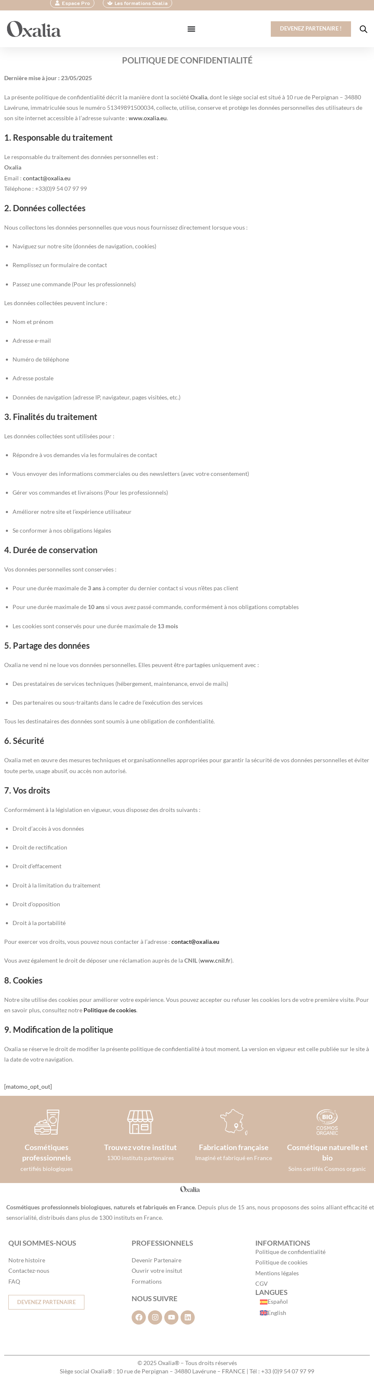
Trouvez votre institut (140, 1147)
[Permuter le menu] (187, 29)
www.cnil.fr (215, 960)
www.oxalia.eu (148, 118)
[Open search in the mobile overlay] (363, 29)
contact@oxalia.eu (47, 178)
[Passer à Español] (274, 1302)
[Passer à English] (274, 1312)
